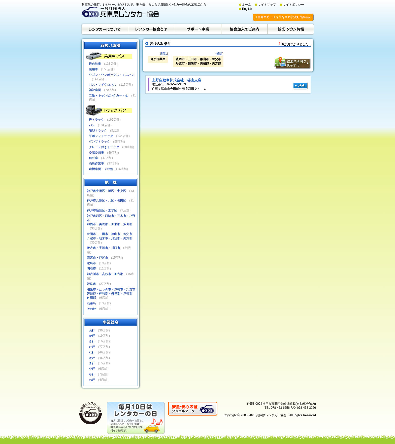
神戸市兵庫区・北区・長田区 (106, 200)
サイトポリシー (293, 4)
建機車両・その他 (101, 169)
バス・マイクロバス (102, 84)
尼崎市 (91, 263)
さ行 (92, 341)
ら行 (92, 374)
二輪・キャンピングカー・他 (108, 95)
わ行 (92, 380)
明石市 (91, 268)
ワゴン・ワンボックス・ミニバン (111, 75)
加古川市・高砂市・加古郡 (105, 274)
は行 (92, 358)
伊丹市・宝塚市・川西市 (103, 248)
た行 (92, 347)
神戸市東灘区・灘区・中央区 (106, 191)
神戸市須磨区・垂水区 (102, 210)
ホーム (246, 4)
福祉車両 (95, 90)
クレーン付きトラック (104, 147)
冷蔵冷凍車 (96, 152)
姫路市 (91, 284)
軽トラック (96, 119)
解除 (164, 53)
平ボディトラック (101, 136)
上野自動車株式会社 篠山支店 (176, 80)
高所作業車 (96, 163)
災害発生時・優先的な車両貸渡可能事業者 (283, 17)
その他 (91, 309)
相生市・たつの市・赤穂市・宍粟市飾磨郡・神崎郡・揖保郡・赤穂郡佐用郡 (111, 294)
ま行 (92, 363)
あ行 (92, 330)
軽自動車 (95, 63)
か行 (92, 335)
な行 (92, 352)
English (247, 9)
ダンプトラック (99, 141)
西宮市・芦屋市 (97, 257)
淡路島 (91, 303)
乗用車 (93, 69)
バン (92, 125)
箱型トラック (98, 130)
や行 (92, 368)
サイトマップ (267, 4)
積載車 (93, 158)
